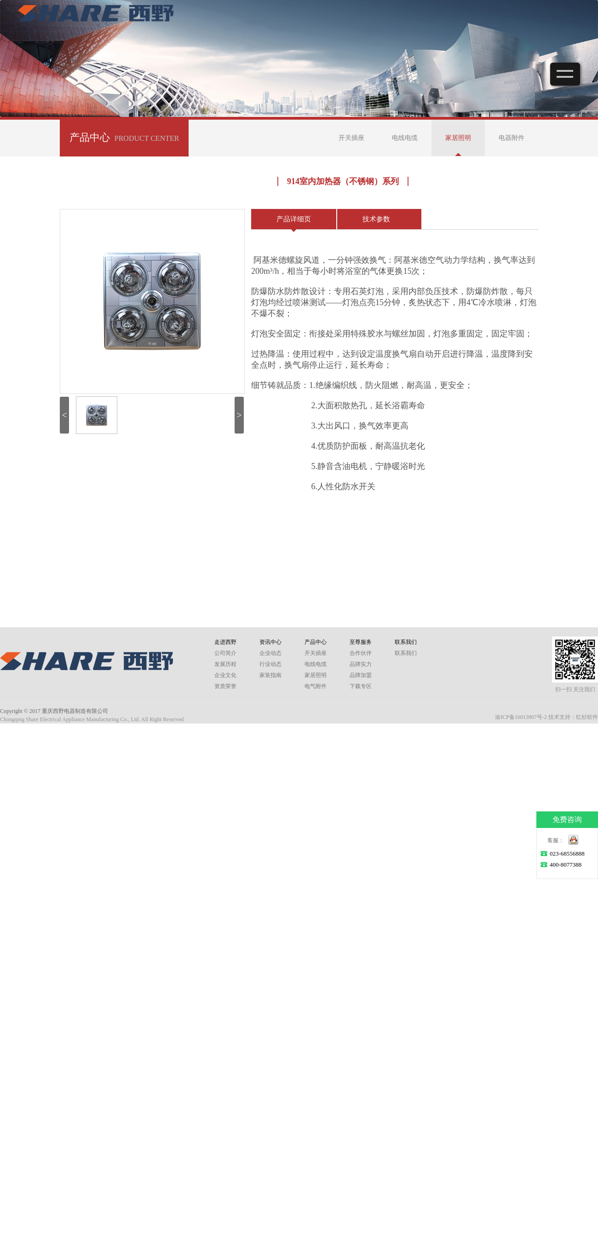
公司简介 (225, 653)
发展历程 (225, 664)
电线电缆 (405, 137)
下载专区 (361, 686)
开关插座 (351, 137)
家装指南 (270, 675)
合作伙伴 (361, 653)
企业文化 (225, 675)
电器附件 (511, 137)
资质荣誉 (225, 686)
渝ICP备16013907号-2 (521, 717)
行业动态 (270, 664)
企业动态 (270, 653)
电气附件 (316, 686)
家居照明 (458, 137)
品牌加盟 (361, 675)
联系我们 (406, 653)
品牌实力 (361, 664)
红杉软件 (587, 717)
